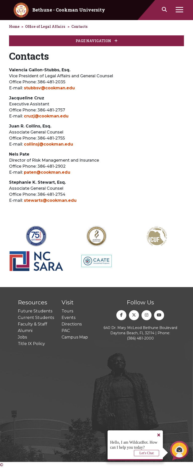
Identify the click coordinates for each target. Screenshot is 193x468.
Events (68, 317)
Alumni (25, 330)
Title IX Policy (31, 343)
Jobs (22, 337)
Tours (67, 311)
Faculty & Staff (32, 324)
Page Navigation (97, 40)
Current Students (36, 317)
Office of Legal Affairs (45, 26)
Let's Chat (146, 453)
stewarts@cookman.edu (50, 200)
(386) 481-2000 (140, 338)
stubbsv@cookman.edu (49, 88)
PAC (66, 330)
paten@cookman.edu (47, 172)
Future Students (35, 311)
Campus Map (75, 337)
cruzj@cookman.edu (46, 116)
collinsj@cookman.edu (48, 144)
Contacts (79, 26)
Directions (72, 324)
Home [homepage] (14, 26)
